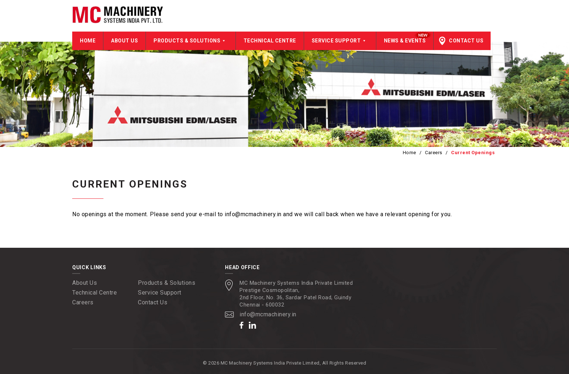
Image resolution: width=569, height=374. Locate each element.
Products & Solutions (190, 41)
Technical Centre (269, 41)
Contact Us (466, 41)
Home (87, 41)
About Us (124, 41)
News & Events (405, 41)
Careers (433, 152)
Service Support (340, 41)
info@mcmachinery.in (268, 314)
